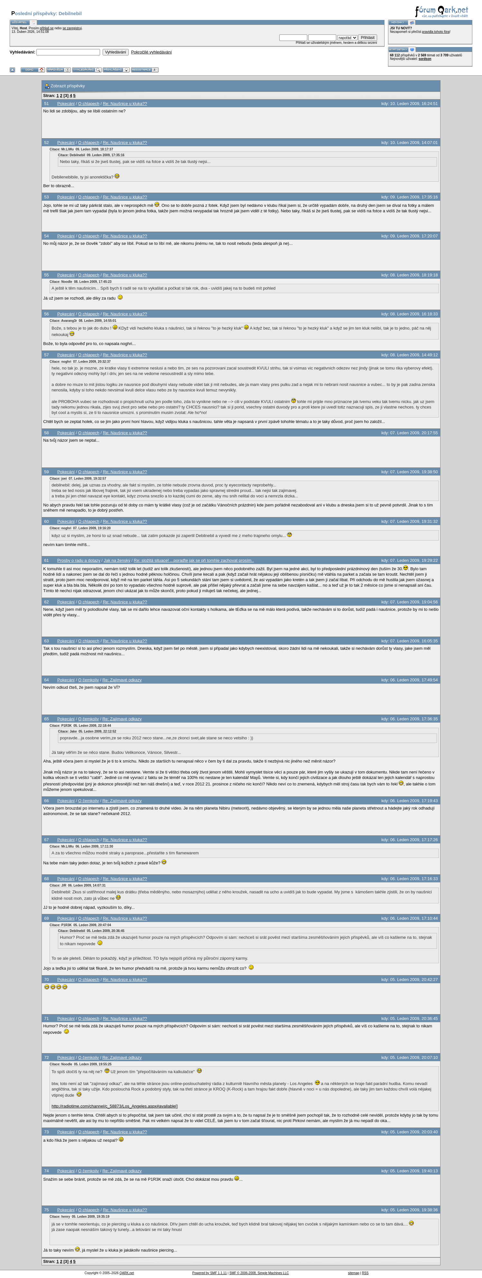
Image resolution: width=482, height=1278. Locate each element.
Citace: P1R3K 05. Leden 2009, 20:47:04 (80, 925)
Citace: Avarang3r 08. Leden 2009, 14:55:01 (83, 320)
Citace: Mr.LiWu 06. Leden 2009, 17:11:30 (81, 846)
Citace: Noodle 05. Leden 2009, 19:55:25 (80, 1064)
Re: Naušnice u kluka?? (125, 103)
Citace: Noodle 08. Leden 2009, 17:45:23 (80, 281)
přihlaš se (47, 28)
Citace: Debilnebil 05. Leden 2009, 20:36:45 (91, 931)
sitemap (353, 1273)
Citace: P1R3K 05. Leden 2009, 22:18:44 (80, 725)
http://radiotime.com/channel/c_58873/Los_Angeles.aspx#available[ (114, 1106)
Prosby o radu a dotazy (78, 560)
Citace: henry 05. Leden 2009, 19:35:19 (79, 1216)
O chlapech (88, 103)
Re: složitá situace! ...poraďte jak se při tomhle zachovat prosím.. (194, 560)
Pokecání (66, 103)
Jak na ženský (117, 560)
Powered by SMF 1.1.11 (209, 1273)
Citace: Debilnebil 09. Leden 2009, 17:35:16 (91, 155)
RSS (365, 1273)
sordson (425, 59)
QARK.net (126, 1273)
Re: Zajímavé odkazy (122, 679)
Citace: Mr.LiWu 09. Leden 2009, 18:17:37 (81, 149)
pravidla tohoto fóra (436, 32)
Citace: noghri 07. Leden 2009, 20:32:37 (80, 361)
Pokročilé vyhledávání (151, 52)
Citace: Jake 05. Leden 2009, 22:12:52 (87, 731)
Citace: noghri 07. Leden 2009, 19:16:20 (80, 528)
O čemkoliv (88, 679)
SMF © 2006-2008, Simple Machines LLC (259, 1273)
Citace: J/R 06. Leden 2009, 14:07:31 (78, 885)
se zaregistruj (71, 28)
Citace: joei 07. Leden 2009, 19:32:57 (78, 478)
